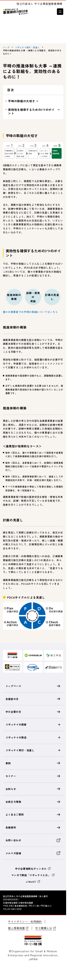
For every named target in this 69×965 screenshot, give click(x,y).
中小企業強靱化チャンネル (33, 868)
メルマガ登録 (33, 853)
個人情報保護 (18, 928)
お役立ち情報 (33, 802)
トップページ (33, 686)
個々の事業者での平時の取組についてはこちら (30, 312)
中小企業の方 (33, 712)
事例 (33, 763)
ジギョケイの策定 (16, 737)
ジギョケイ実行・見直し (20, 750)
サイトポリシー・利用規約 (25, 921)
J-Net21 (33, 881)
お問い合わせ (33, 840)
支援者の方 (33, 699)
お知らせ (33, 789)
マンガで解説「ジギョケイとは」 (33, 875)
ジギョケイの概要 (16, 724)
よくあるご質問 (33, 814)
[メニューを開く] (60, 11)
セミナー (33, 776)
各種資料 (33, 827)
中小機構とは (45, 928)
